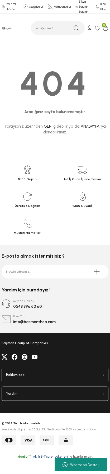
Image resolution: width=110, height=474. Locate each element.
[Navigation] (22, 28)
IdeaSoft (24, 456)
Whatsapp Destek (81, 465)
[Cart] (105, 28)
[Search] (58, 28)
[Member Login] (90, 28)
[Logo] (7, 28)
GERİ (48, 126)
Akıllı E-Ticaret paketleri (50, 456)
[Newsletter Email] (55, 271)
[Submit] (96, 271)
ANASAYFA (90, 126)
